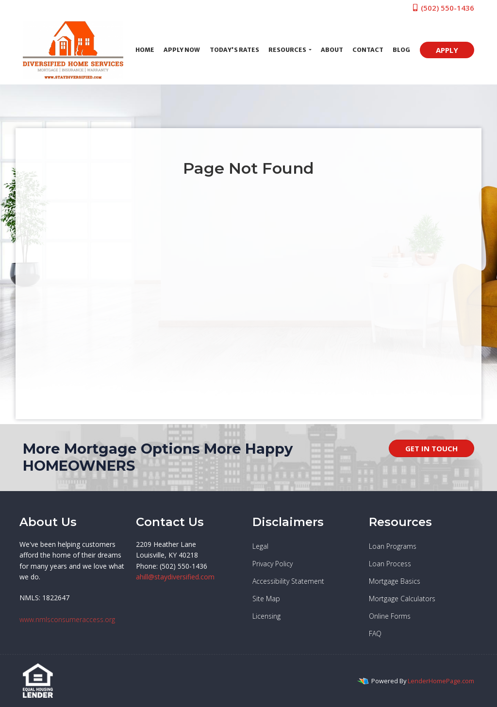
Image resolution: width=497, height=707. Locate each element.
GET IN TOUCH (431, 448)
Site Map (266, 598)
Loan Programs (392, 546)
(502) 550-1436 (443, 8)
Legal (260, 546)
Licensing (266, 616)
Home (144, 49)
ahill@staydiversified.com (175, 576)
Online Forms (390, 616)
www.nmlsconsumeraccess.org (67, 619)
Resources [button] (287, 49)
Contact (367, 49)
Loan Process (390, 563)
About (332, 49)
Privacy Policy (272, 563)
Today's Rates (234, 49)
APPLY (447, 50)
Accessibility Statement (288, 581)
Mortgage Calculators (402, 598)
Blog (401, 49)
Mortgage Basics (394, 581)
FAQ (375, 633)
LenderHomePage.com (441, 680)
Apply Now (182, 49)
